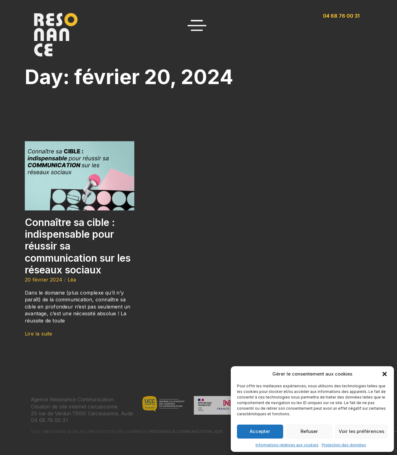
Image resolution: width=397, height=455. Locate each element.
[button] (384, 374)
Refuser (309, 431)
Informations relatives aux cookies (287, 445)
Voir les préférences (361, 431)
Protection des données (344, 445)
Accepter (260, 431)
